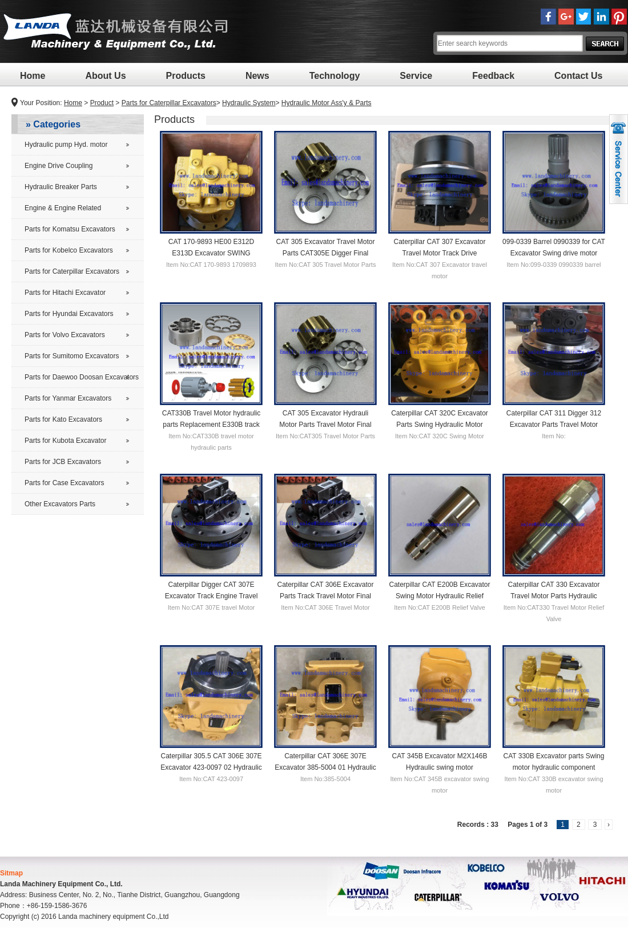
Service (416, 76)
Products (186, 76)
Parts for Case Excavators (64, 483)
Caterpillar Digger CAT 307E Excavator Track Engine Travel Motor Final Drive (211, 595)
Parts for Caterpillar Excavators (169, 103)
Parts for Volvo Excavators (65, 335)
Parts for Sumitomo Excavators (72, 356)
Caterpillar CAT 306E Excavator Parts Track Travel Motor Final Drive (325, 595)
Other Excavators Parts (60, 504)
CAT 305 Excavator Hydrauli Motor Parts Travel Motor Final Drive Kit (325, 424)
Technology (334, 76)
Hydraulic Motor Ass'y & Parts (326, 103)
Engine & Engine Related (63, 208)
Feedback (493, 76)
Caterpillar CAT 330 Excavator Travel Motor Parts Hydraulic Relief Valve (554, 595)
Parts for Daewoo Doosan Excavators (82, 377)
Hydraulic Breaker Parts (61, 187)
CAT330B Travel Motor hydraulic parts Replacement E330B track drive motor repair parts (211, 424)
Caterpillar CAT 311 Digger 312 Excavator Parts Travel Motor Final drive (553, 424)
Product (102, 103)
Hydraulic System (248, 103)
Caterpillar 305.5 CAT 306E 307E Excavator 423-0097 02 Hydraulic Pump (210, 767)
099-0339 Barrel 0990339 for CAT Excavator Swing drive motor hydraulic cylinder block (553, 252)
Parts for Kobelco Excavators (69, 250)
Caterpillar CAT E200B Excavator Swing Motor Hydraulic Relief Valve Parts (439, 595)
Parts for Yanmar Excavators (68, 398)
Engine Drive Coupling (58, 166)
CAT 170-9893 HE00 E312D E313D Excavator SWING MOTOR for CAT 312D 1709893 (211, 252)
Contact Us (578, 76)
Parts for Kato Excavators (63, 419)
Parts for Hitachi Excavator (65, 293)
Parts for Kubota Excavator (65, 441)
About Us (105, 76)
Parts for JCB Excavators (63, 462)
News (257, 76)
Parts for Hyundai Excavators (69, 314)
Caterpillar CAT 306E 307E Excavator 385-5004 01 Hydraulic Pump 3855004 (325, 767)
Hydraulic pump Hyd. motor (66, 145)
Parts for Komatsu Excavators (70, 229)
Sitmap (11, 873)
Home (32, 76)
